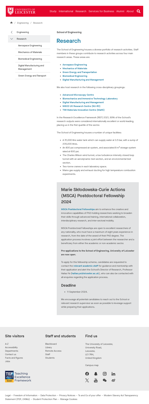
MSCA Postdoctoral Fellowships (78, 209)
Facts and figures (14, 357)
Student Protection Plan (45, 399)
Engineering (23, 22)
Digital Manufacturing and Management (31, 67)
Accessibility (11, 347)
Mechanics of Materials (30, 52)
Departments (11, 350)
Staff (47, 354)
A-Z (6, 343)
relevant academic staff (85, 265)
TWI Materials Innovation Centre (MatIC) (84, 109)
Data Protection (48, 395)
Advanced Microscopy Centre (78, 94)
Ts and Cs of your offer (89, 395)
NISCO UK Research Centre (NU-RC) (81, 106)
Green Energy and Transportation (80, 72)
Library (48, 347)
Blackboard (51, 343)
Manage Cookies (68, 399)
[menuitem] (53, 11)
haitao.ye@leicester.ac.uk (85, 273)
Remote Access (53, 350)
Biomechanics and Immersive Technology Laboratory (90, 98)
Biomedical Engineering (30, 58)
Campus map (92, 365)
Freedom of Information (25, 395)
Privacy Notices (67, 395)
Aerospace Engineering (30, 45)
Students (50, 357)
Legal (7, 395)
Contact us (10, 354)
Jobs (7, 361)
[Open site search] (139, 11)
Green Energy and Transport (32, 75)
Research (21, 38)
